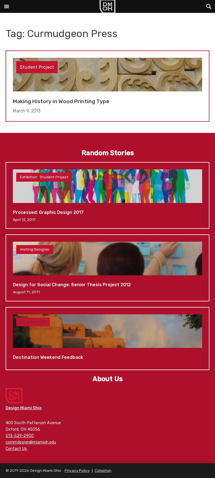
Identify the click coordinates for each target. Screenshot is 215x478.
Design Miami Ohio (107, 6)
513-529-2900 (20, 435)
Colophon (103, 470)
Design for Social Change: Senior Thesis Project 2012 (107, 268)
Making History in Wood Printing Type (107, 86)
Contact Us (16, 448)
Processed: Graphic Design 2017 (107, 195)
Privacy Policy (77, 470)
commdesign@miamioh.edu (31, 442)
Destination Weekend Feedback (107, 339)
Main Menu (6, 6)
